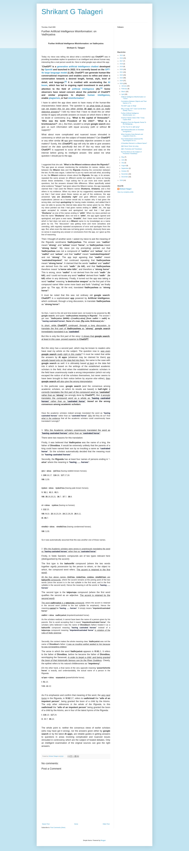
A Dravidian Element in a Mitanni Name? (134, 143)
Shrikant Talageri (125, 189)
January (124, 86)
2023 (121, 78)
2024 (121, 80)
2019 (121, 66)
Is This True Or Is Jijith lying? (130, 127)
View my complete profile (125, 192)
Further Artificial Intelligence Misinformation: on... (130, 114)
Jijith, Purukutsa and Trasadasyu (131, 149)
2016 (121, 58)
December (124, 177)
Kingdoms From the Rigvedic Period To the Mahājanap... (133, 123)
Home (76, 824)
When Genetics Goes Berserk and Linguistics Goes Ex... (132, 135)
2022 (121, 75)
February (124, 89)
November (124, 174)
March (123, 91)
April (123, 94)
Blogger (103, 840)
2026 (121, 180)
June (123, 160)
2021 (121, 72)
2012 (121, 55)
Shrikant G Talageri (72, 12)
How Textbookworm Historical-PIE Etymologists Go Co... (132, 139)
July (122, 163)
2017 (121, 61)
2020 (121, 69)
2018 (121, 64)
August (123, 165)
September (125, 168)
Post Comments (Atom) (57, 827)
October (124, 171)
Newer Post (46, 824)
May (123, 157)
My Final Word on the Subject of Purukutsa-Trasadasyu (131, 152)
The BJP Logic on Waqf (128, 106)
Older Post (106, 824)
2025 (121, 83)
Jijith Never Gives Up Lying (129, 146)
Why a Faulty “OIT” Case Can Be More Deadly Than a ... (133, 109)
